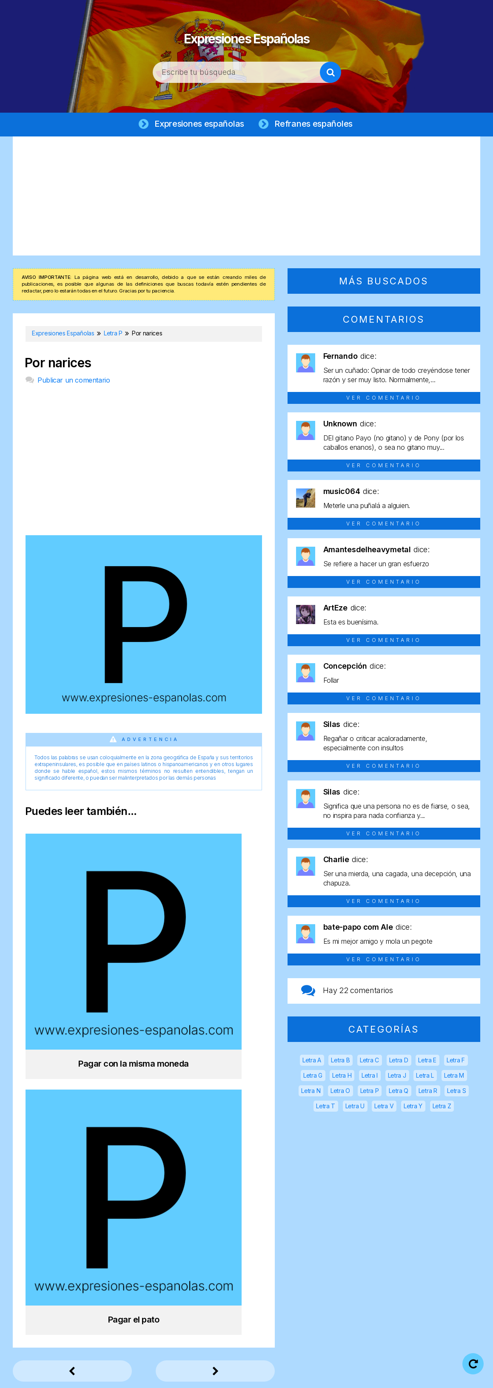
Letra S (456, 1092)
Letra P (369, 1092)
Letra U (355, 1107)
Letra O (340, 1092)
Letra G (312, 1077)
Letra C (369, 1061)
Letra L (425, 1077)
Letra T (325, 1107)
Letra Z (442, 1107)
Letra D (398, 1061)
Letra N (310, 1092)
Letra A (311, 1061)
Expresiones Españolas (246, 34)
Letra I (370, 1077)
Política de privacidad (273, 1375)
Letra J (397, 1077)
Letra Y (413, 1107)
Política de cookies (353, 1375)
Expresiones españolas (198, 124)
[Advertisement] (246, 197)
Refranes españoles (315, 124)
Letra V (383, 1107)
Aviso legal (205, 1375)
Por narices (58, 364)
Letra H (341, 1077)
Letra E (427, 1061)
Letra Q (398, 1092)
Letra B (340, 1061)
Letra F (456, 1061)
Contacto (416, 1375)
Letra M (454, 1077)
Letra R (428, 1092)
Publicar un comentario (73, 382)
